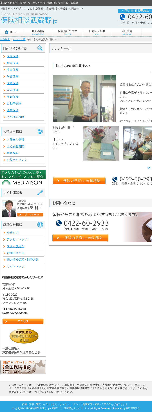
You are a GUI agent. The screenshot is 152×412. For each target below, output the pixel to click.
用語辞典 (12, 153)
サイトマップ (15, 266)
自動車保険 (14, 103)
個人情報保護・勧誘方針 (23, 259)
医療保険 (12, 83)
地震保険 (12, 63)
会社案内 (12, 232)
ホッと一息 (19, 39)
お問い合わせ (15, 253)
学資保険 (12, 76)
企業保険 (12, 110)
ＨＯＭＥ (5, 39)
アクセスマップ (17, 239)
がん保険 (12, 89)
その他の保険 (15, 117)
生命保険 (12, 69)
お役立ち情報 (15, 139)
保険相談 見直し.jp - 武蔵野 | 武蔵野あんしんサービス (60, 408)
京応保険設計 (133, 408)
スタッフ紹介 (15, 246)
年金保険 (12, 96)
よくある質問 (15, 146)
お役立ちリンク (17, 159)
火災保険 (12, 56)
